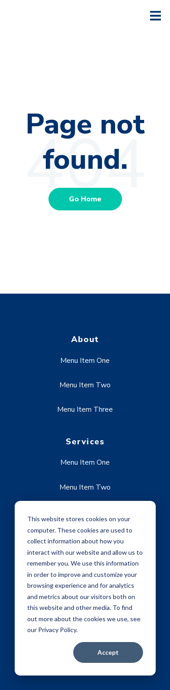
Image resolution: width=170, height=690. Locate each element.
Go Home (85, 199)
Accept (108, 652)
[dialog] (85, 588)
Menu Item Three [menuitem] (85, 409)
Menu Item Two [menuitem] (85, 385)
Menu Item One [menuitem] (85, 361)
